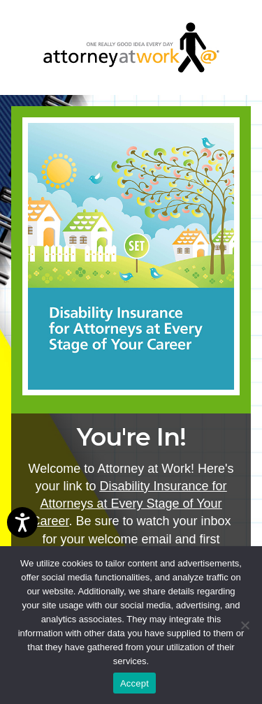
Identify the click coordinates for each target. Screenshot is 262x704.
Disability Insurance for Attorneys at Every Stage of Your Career (128, 503)
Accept (134, 683)
